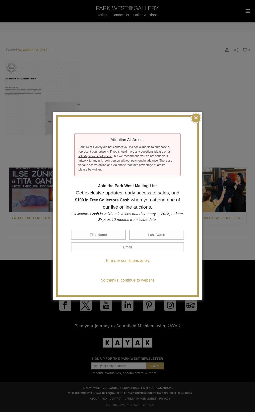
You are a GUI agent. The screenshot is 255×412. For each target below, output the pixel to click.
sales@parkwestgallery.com (95, 156)
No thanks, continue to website (127, 280)
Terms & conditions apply (127, 260)
